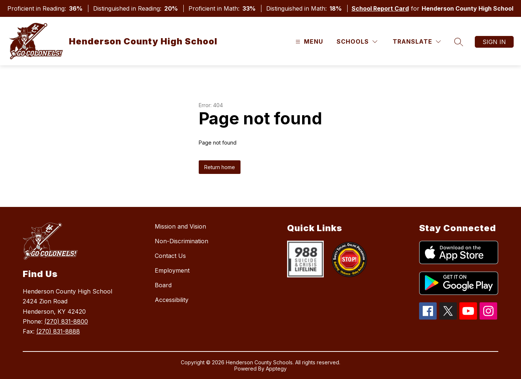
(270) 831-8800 (66, 321)
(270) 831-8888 (58, 331)
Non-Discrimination (181, 241)
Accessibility (171, 299)
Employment (172, 270)
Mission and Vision (180, 226)
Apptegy (276, 368)
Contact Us (170, 255)
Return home (219, 167)
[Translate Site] (417, 41)
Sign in (494, 41)
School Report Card (380, 8)
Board (163, 285)
